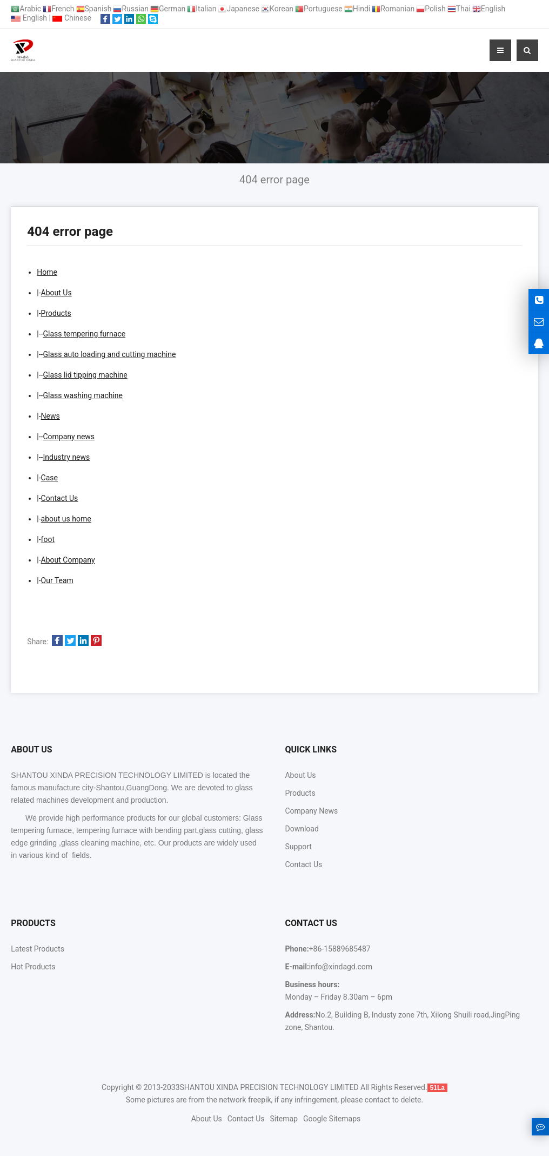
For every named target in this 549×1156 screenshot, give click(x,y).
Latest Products (37, 948)
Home (47, 272)
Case (49, 477)
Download (301, 828)
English (29, 18)
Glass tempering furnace (84, 333)
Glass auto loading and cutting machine (109, 354)
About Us (56, 292)
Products (56, 313)
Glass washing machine (83, 395)
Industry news (66, 457)
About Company (68, 560)
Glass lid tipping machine (85, 375)
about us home (66, 518)
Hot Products (33, 966)
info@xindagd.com (340, 966)
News (50, 416)
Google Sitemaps (331, 1118)
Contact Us (59, 498)
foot (48, 539)
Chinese (71, 18)
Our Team (57, 580)
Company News (311, 811)
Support (298, 846)
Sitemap (283, 1118)
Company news (69, 436)
